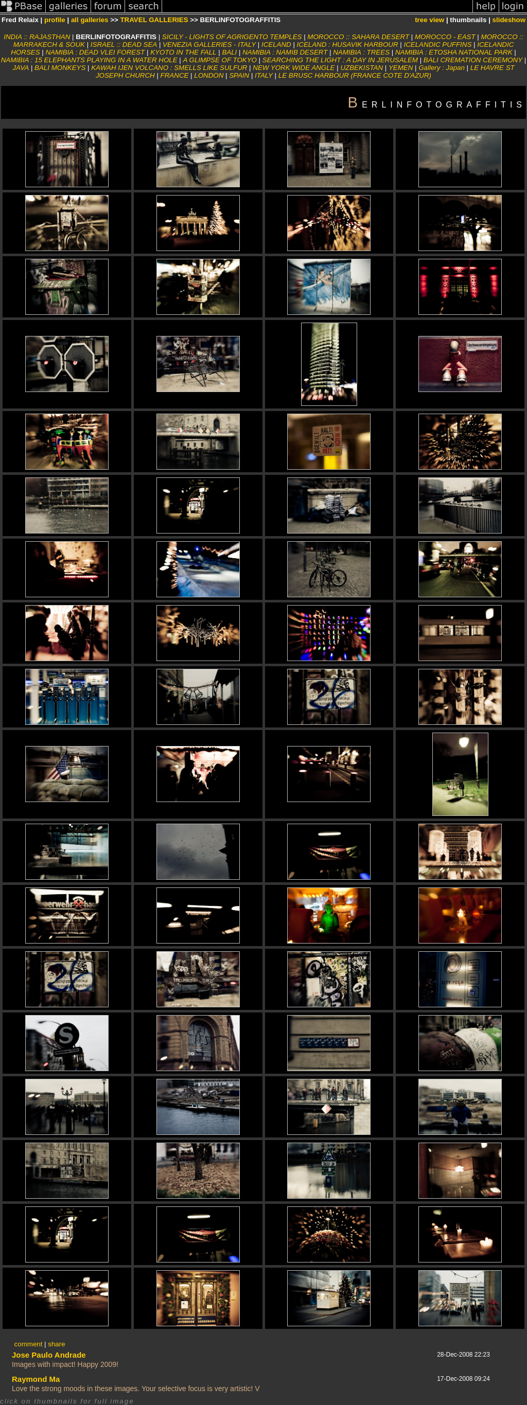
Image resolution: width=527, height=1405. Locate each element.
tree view (429, 20)
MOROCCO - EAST (445, 37)
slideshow (509, 20)
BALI (229, 52)
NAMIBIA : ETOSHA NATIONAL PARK (454, 52)
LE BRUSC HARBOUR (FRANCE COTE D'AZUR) (354, 75)
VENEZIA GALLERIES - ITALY (209, 44)
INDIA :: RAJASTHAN (37, 37)
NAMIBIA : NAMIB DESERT (284, 52)
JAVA (20, 68)
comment (28, 1344)
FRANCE (175, 75)
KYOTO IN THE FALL (183, 52)
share (56, 1344)
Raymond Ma (36, 1379)
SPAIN (239, 75)
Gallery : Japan (441, 68)
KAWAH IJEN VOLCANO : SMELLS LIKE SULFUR (169, 68)
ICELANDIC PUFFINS (437, 44)
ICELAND (276, 44)
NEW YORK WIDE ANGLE (294, 68)
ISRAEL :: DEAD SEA (124, 44)
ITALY (264, 75)
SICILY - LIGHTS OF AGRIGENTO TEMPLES (232, 37)
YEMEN (401, 68)
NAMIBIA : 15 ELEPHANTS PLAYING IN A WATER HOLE (89, 60)
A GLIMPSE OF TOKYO (219, 60)
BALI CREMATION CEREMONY (473, 60)
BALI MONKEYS (59, 68)
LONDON (208, 75)
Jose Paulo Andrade (49, 1354)
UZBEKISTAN (361, 68)
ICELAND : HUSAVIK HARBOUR (347, 44)
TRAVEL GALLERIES (154, 20)
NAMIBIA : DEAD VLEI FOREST (95, 52)
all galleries (90, 20)
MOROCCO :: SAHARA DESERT (358, 37)
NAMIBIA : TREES (361, 52)
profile (54, 20)
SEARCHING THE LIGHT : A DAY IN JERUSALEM (340, 60)
